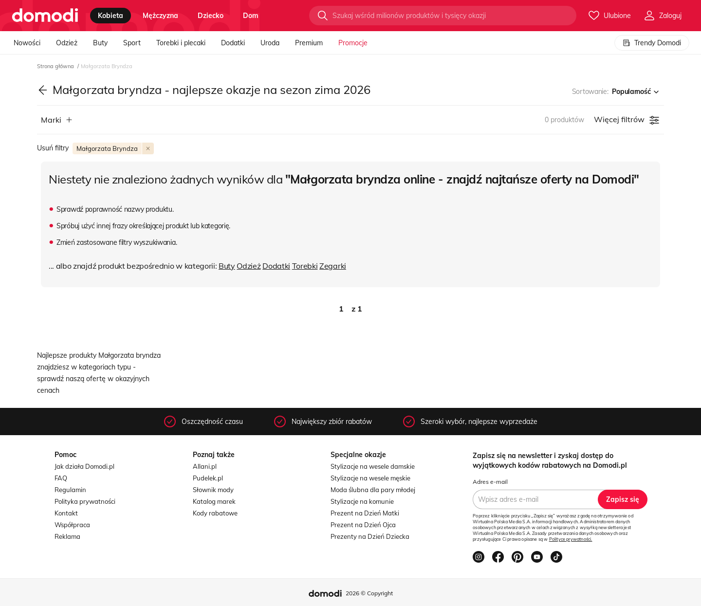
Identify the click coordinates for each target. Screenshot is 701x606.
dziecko (210, 15)
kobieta (110, 15)
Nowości (27, 42)
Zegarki (332, 266)
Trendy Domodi (652, 42)
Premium (309, 42)
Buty (100, 42)
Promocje (353, 42)
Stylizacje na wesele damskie (373, 466)
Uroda (269, 42)
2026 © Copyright (369, 593)
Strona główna (56, 66)
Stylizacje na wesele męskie (370, 478)
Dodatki (233, 42)
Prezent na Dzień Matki (365, 513)
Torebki (305, 266)
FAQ (61, 478)
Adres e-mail (490, 481)
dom (250, 15)
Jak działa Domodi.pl (84, 466)
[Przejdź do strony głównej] (45, 15)
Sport (132, 42)
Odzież (66, 42)
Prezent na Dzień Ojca (363, 525)
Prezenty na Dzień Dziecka (370, 536)
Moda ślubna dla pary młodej (373, 490)
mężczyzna (160, 15)
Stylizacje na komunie (362, 501)
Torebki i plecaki (180, 42)
